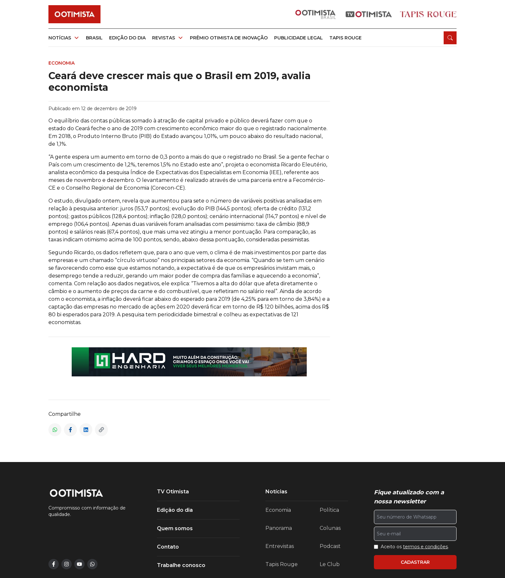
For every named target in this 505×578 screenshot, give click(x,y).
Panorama (278, 528)
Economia (278, 510)
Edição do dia (127, 38)
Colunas (330, 528)
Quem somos (175, 528)
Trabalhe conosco (181, 565)
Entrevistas (279, 546)
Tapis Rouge (281, 564)
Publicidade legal (298, 38)
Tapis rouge (345, 38)
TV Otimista (173, 492)
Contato (168, 547)
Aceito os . (415, 547)
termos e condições (425, 547)
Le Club (330, 564)
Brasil (94, 38)
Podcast (330, 546)
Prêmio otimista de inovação (229, 38)
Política (329, 510)
